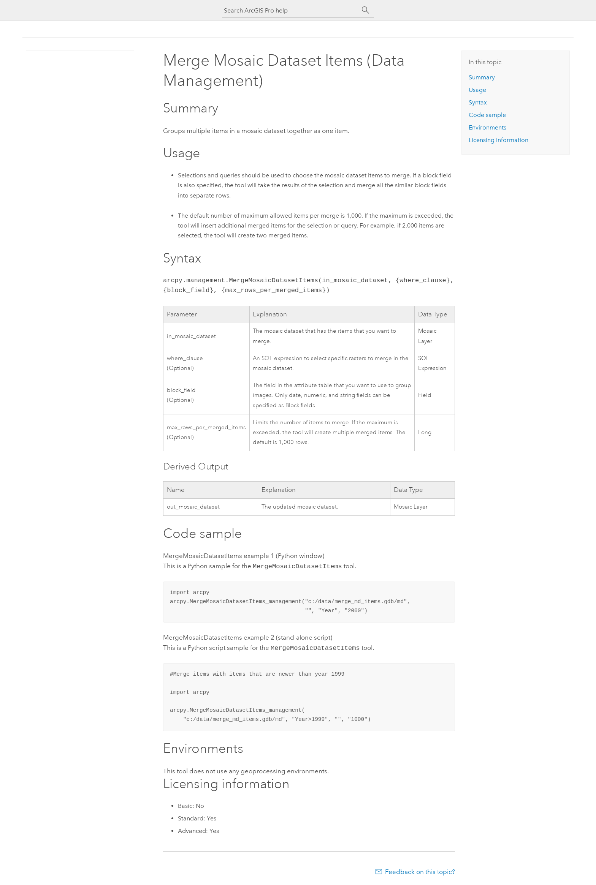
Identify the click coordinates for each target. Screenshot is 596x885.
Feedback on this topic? (420, 870)
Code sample (487, 115)
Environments (487, 127)
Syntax (478, 102)
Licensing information (498, 140)
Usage (477, 89)
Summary (482, 77)
